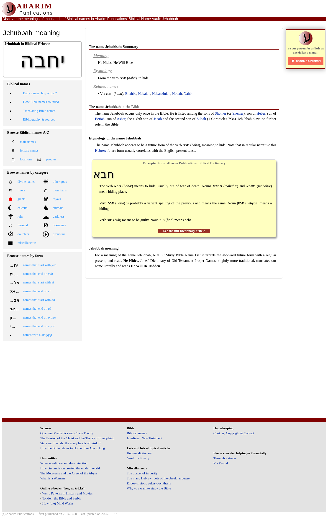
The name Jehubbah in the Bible (114, 107)
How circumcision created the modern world (70, 468)
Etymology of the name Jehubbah (115, 138)
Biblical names (137, 433)
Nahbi (188, 93)
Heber (260, 113)
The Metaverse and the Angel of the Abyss (68, 473)
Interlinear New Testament (144, 438)
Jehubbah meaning (103, 248)
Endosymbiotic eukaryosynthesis (149, 483)
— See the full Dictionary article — (184, 231)
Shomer (220, 113)
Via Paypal (220, 463)
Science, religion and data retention (63, 463)
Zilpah (201, 119)
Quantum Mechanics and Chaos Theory (66, 433)
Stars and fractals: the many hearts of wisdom (70, 443)
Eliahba (130, 93)
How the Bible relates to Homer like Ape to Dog (72, 448)
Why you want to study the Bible (149, 488)
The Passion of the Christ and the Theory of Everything (77, 438)
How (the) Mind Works (57, 503)
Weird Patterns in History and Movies (67, 493)
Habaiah (144, 93)
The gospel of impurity (142, 473)
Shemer (237, 113)
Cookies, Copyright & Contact (233, 433)
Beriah (100, 119)
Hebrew (101, 150)
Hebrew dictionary (139, 453)
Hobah (177, 93)
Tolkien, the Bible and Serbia (61, 498)
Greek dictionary (138, 458)
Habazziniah (161, 93)
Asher (121, 119)
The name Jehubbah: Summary (113, 47)
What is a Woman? (52, 478)
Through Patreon (224, 458)
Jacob (158, 119)
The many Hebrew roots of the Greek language (158, 478)
